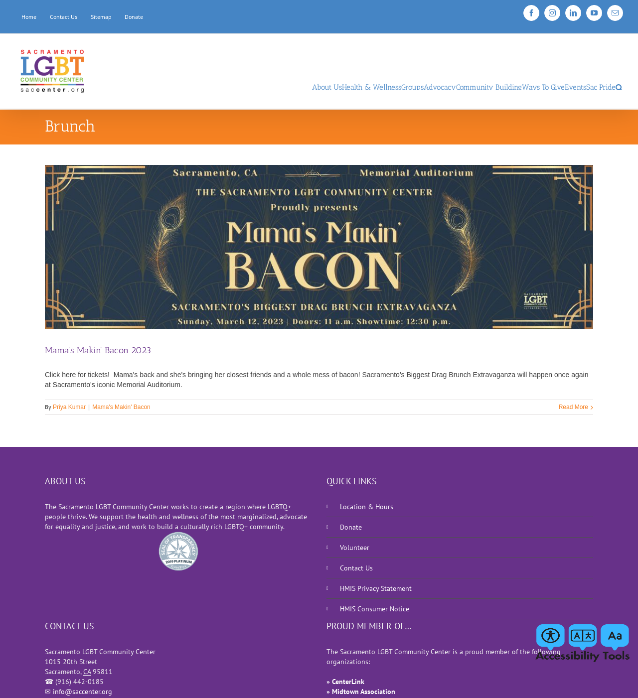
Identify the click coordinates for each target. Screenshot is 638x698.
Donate (351, 527)
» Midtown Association (360, 691)
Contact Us (356, 567)
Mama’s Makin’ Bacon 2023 (98, 350)
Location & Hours (366, 506)
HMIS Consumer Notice (374, 608)
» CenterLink (345, 681)
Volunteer (354, 547)
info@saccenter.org (82, 691)
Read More (573, 407)
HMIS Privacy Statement (376, 588)
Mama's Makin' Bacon (121, 407)
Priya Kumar (69, 407)
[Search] (619, 85)
